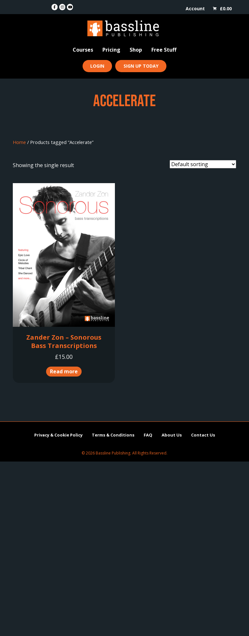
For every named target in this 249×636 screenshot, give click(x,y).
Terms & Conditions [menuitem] (113, 435)
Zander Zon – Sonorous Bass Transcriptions (63, 341)
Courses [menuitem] (83, 49)
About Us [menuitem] (172, 435)
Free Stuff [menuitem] (163, 49)
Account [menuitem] (195, 8)
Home (19, 142)
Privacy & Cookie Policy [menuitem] (58, 435)
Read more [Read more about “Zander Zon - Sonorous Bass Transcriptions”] (64, 371)
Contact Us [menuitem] (203, 435)
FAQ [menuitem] (148, 435)
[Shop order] (203, 164)
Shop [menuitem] (136, 49)
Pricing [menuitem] (111, 49)
